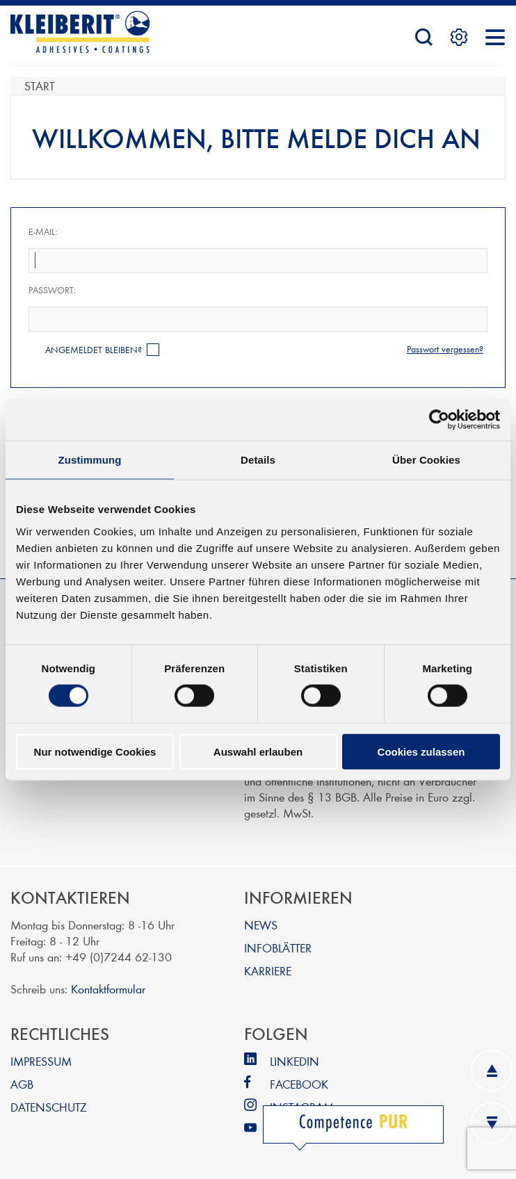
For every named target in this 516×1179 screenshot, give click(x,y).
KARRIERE (267, 970)
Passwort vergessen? (445, 349)
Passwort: (52, 290)
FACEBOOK (299, 1083)
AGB (21, 1083)
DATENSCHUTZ (48, 1106)
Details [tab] (258, 460)
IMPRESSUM (41, 1060)
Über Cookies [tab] (426, 460)
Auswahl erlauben (258, 751)
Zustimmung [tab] (90, 460)
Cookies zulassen (421, 751)
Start (39, 85)
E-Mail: (43, 231)
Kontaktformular (108, 988)
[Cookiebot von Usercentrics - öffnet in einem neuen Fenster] (439, 419)
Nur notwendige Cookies (95, 751)
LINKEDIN (294, 1060)
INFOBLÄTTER (278, 947)
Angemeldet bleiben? (93, 349)
